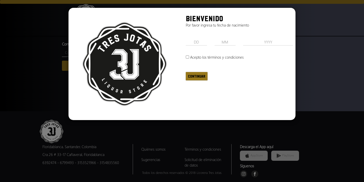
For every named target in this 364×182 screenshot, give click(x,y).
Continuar (196, 76)
